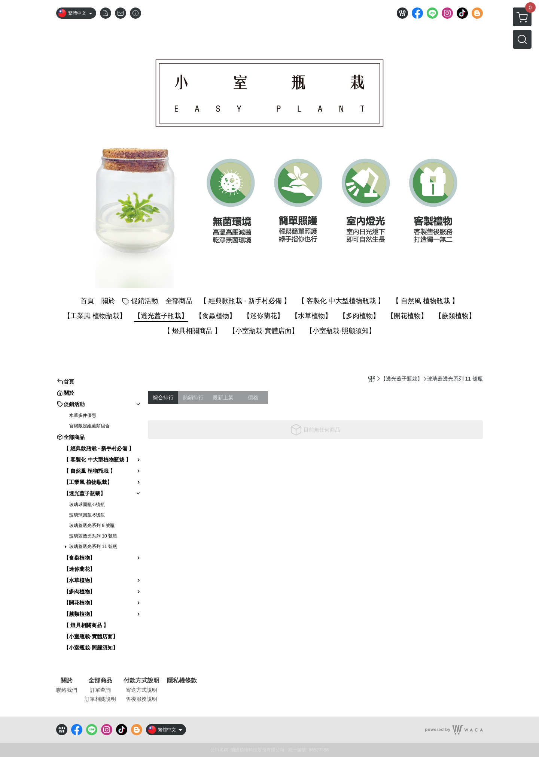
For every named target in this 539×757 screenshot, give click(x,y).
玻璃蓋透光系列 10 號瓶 (93, 536)
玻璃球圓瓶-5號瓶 (87, 504)
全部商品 (100, 681)
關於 (67, 681)
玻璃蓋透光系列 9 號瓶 (92, 525)
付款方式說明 (141, 681)
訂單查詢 (100, 690)
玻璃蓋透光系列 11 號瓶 (93, 546)
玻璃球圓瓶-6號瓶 (87, 515)
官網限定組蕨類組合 (89, 426)
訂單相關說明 (100, 699)
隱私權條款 (182, 681)
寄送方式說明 (141, 690)
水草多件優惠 (82, 415)
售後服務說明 (141, 699)
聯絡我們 (66, 690)
